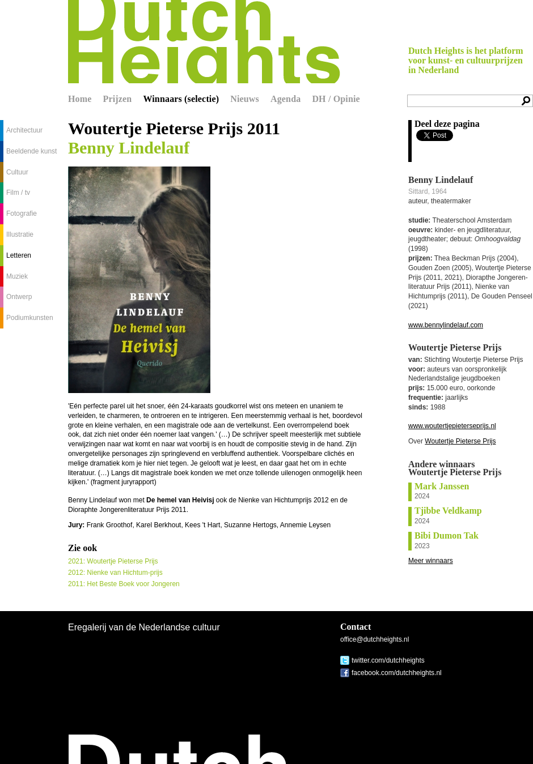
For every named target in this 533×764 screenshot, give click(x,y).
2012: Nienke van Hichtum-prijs (115, 573)
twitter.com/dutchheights (388, 660)
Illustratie (19, 234)
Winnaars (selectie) (181, 99)
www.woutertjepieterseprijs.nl (452, 426)
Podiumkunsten (29, 318)
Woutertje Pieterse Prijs (460, 441)
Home (80, 99)
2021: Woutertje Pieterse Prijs (113, 561)
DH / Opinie (335, 99)
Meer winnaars (430, 561)
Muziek (17, 276)
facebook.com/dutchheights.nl (397, 673)
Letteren (18, 255)
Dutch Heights (204, 41)
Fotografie (21, 213)
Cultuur (17, 172)
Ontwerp (19, 297)
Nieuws (244, 99)
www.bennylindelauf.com (445, 325)
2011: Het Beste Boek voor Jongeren (124, 584)
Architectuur (24, 130)
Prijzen (117, 99)
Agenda (285, 99)
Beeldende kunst (31, 151)
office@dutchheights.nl (374, 639)
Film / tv (18, 193)
